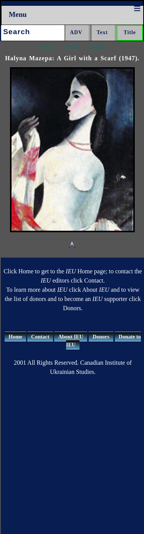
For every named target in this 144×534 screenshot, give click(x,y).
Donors (101, 337)
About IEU (70, 337)
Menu (18, 14)
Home (15, 337)
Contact (40, 337)
